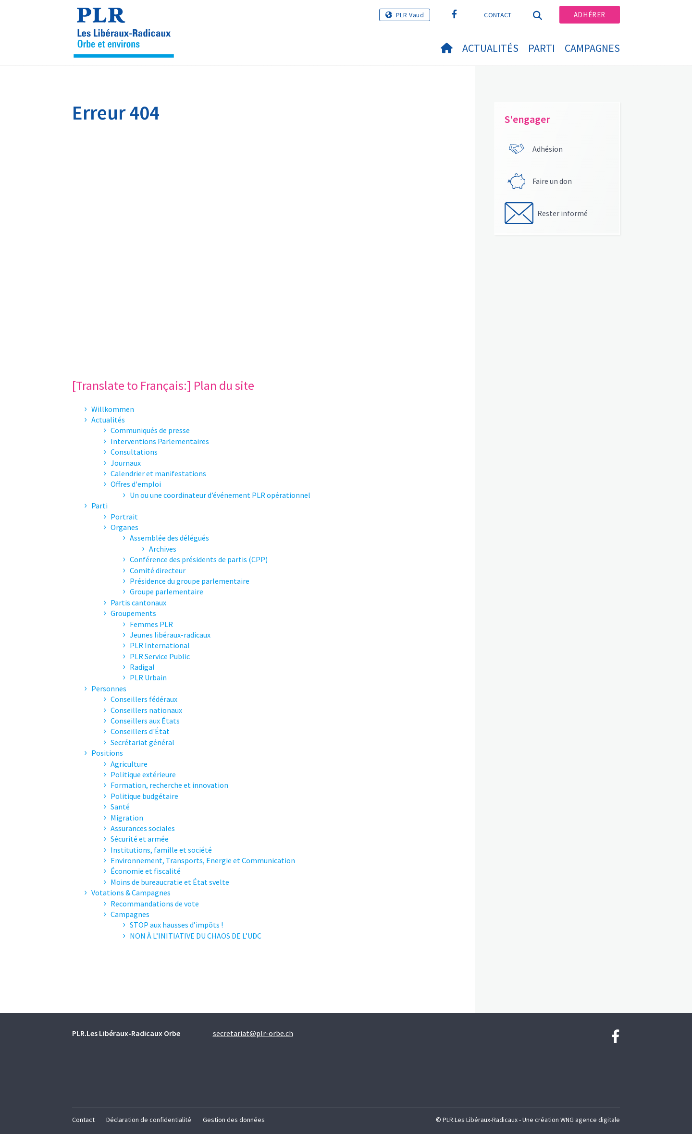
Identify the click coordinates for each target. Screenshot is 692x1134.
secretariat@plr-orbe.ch (253, 1033)
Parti (541, 48)
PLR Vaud (410, 15)
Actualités (490, 48)
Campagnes (592, 48)
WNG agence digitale (590, 1119)
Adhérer (590, 14)
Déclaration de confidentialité (148, 1119)
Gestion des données (234, 1119)
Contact (497, 15)
